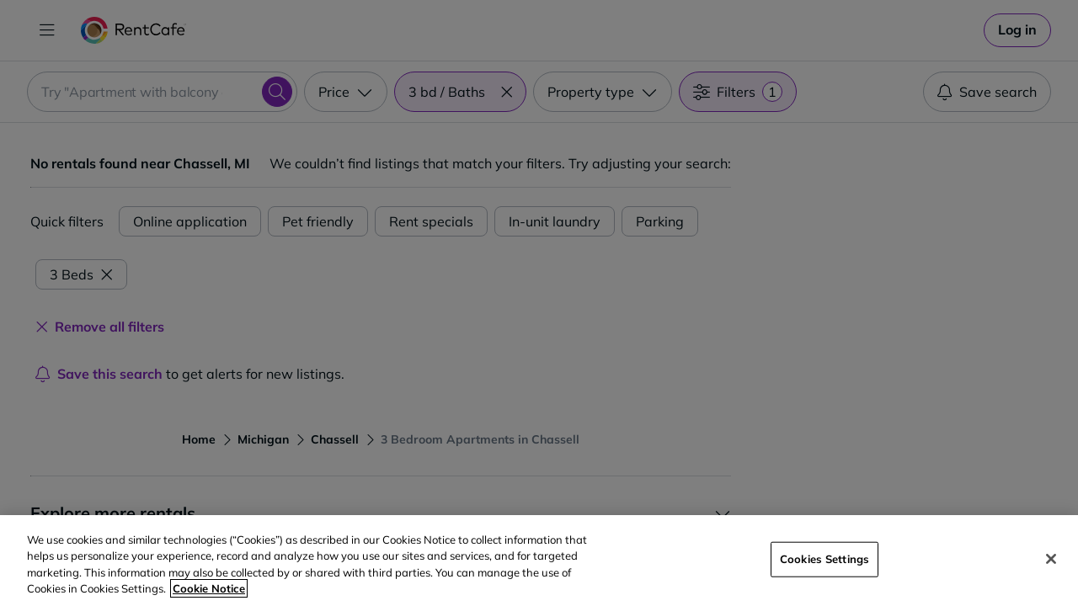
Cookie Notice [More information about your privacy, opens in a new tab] (209, 588)
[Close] (1051, 558)
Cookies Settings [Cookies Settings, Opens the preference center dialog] (824, 559)
